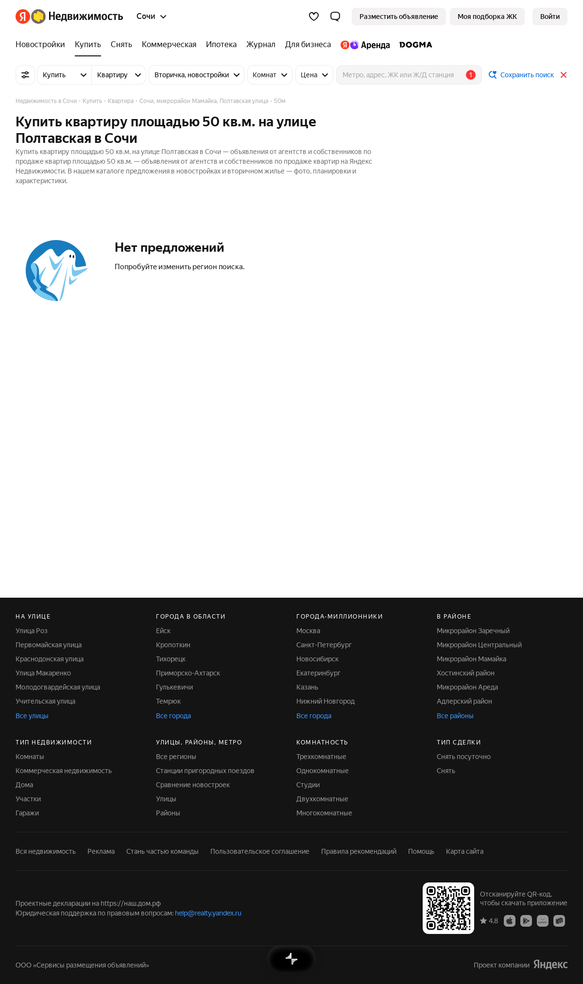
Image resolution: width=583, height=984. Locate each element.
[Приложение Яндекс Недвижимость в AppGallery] (543, 920)
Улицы (166, 799)
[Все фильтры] (25, 75)
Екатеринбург (318, 673)
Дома (24, 785)
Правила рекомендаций (358, 851)
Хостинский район (466, 673)
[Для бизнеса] (308, 44)
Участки (28, 799)
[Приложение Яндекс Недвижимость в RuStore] (559, 920)
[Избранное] (314, 16)
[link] (549, 16)
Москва (308, 631)
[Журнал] (260, 44)
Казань (307, 687)
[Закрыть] (563, 75)
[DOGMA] (413, 44)
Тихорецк (171, 659)
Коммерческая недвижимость (64, 771)
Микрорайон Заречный (473, 631)
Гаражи (27, 813)
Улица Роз (32, 631)
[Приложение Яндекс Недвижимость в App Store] (509, 920)
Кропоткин (173, 645)
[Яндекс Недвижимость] (77, 16)
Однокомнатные (322, 771)
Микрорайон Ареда (467, 687)
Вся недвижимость (46, 851)
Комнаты (30, 756)
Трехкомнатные (321, 756)
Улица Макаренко (43, 673)
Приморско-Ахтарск (188, 673)
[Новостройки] (43, 44)
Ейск (163, 631)
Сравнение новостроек (193, 785)
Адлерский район (464, 701)
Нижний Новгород (325, 701)
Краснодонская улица (50, 659)
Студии (308, 785)
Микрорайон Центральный (479, 645)
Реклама (101, 851)
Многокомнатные (324, 813)
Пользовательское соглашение (259, 851)
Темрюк (168, 701)
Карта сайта (464, 851)
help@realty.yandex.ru (208, 913)
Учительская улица (45, 701)
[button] (335, 16)
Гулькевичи (174, 687)
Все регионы (176, 756)
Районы (168, 813)
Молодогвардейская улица (58, 687)
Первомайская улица (49, 645)
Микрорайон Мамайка (471, 659)
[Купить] (88, 44)
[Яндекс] (23, 16)
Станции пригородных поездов (205, 771)
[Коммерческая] (169, 44)
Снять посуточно (464, 756)
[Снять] (121, 44)
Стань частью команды (162, 851)
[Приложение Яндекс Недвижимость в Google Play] (526, 920)
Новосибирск (317, 659)
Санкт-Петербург (324, 645)
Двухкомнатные (322, 799)
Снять (446, 771)
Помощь (421, 851)
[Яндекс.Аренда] (365, 44)
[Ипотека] (221, 44)
